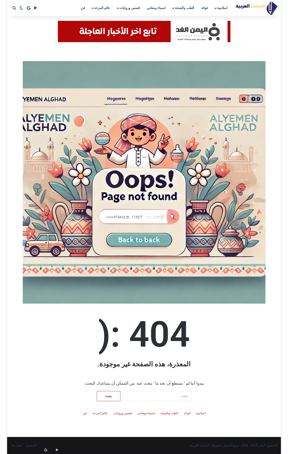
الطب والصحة (184, 8)
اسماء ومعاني (156, 8)
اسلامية (222, 8)
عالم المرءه (102, 8)
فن (83, 8)
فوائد (204, 8)
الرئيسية (31, 445)
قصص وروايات (129, 8)
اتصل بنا (17, 445)
